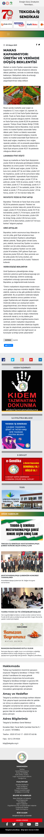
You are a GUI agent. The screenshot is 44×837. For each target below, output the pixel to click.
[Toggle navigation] (8, 34)
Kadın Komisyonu (22, 809)
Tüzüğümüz (22, 778)
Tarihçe (22, 769)
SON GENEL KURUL (22, 774)
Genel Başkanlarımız (22, 771)
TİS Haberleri (22, 802)
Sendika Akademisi (22, 785)
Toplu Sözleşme (22, 786)
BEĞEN (8, 345)
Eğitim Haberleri (22, 804)
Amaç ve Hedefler (22, 773)
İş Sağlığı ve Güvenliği (22, 792)
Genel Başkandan (22, 800)
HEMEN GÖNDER (22, 820)
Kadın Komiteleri (22, 788)
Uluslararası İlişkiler (22, 807)
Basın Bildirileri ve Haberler (22, 798)
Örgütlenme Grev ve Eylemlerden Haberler (22, 805)
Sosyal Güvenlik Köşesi (22, 790)
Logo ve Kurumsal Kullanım (22, 776)
